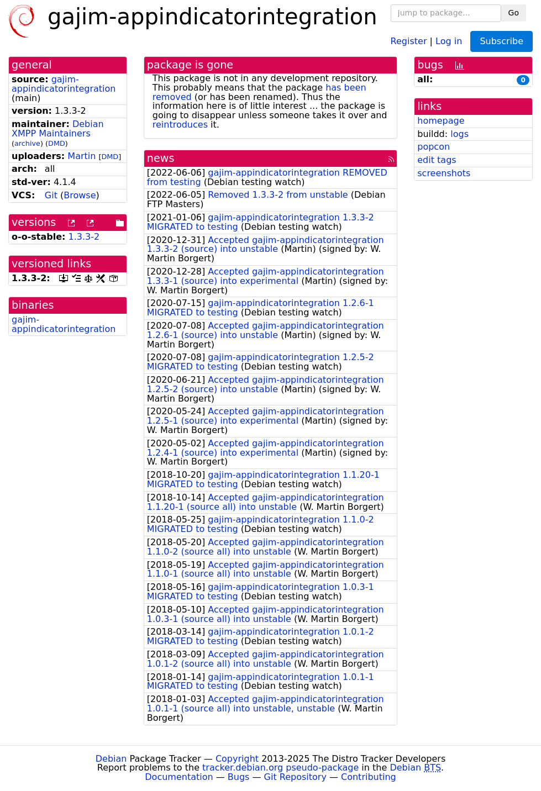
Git (51, 195)
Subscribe (501, 41)
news (161, 158)
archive (27, 143)
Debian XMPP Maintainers (58, 129)
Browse (80, 195)
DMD (56, 143)
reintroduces (180, 124)
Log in (448, 40)
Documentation (179, 777)
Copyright (237, 758)
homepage (440, 120)
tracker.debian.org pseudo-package (280, 767)
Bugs (239, 777)
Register (409, 40)
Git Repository (295, 777)
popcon (433, 146)
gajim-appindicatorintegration (63, 84)
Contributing (368, 777)
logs (459, 134)
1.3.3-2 (84, 236)
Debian (111, 758)
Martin (81, 156)
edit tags (436, 160)
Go (513, 12)
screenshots (443, 173)
